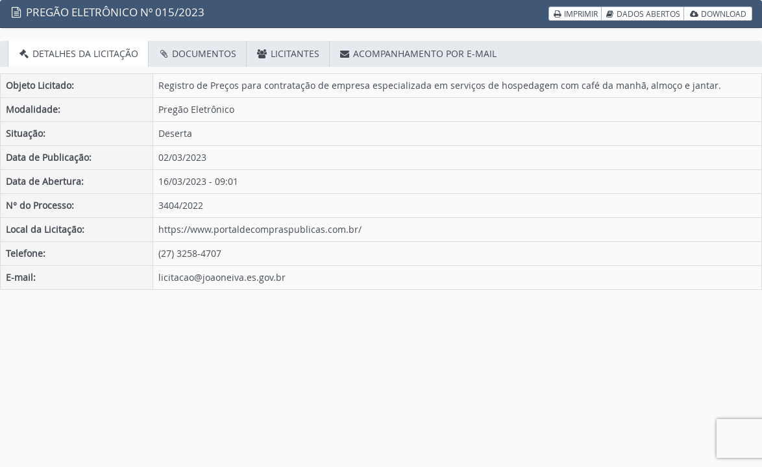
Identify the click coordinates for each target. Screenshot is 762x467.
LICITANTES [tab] (287, 53)
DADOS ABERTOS (642, 13)
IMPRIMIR (575, 13)
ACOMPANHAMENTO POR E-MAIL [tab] (418, 53)
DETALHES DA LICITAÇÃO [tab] (78, 53)
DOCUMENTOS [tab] (197, 53)
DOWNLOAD (717, 13)
